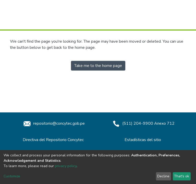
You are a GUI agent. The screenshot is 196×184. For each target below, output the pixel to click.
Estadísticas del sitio (143, 140)
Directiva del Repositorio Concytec (53, 140)
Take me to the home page (98, 65)
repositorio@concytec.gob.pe (53, 123)
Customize (12, 176)
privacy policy (66, 166)
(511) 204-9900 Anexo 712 (143, 123)
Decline (163, 176)
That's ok (181, 176)
